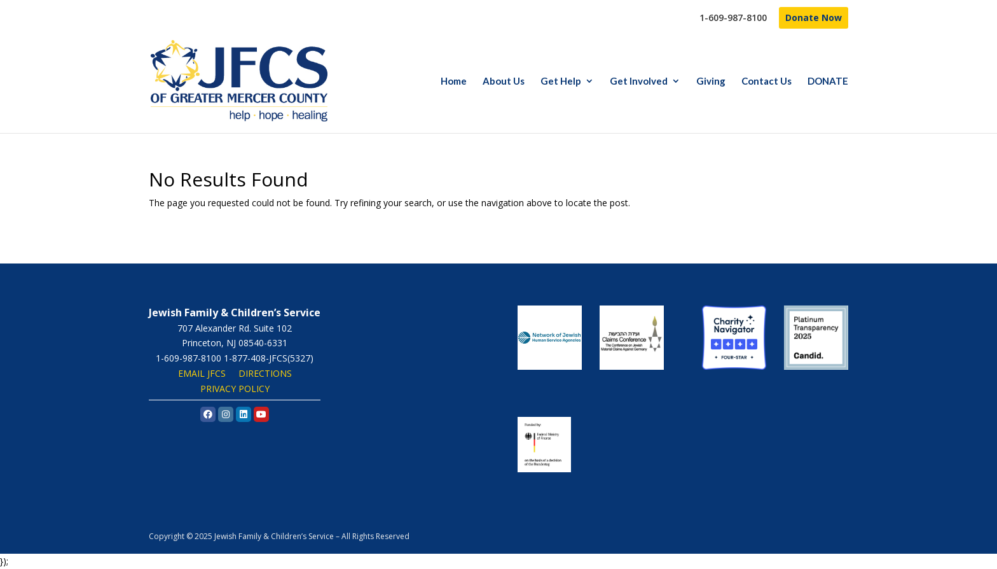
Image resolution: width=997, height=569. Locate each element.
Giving (710, 81)
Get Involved (639, 81)
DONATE (828, 81)
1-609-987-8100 (733, 18)
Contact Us (766, 81)
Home (454, 81)
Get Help (560, 81)
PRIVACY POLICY (235, 389)
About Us (504, 81)
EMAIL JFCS (202, 373)
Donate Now (813, 17)
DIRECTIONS (265, 373)
